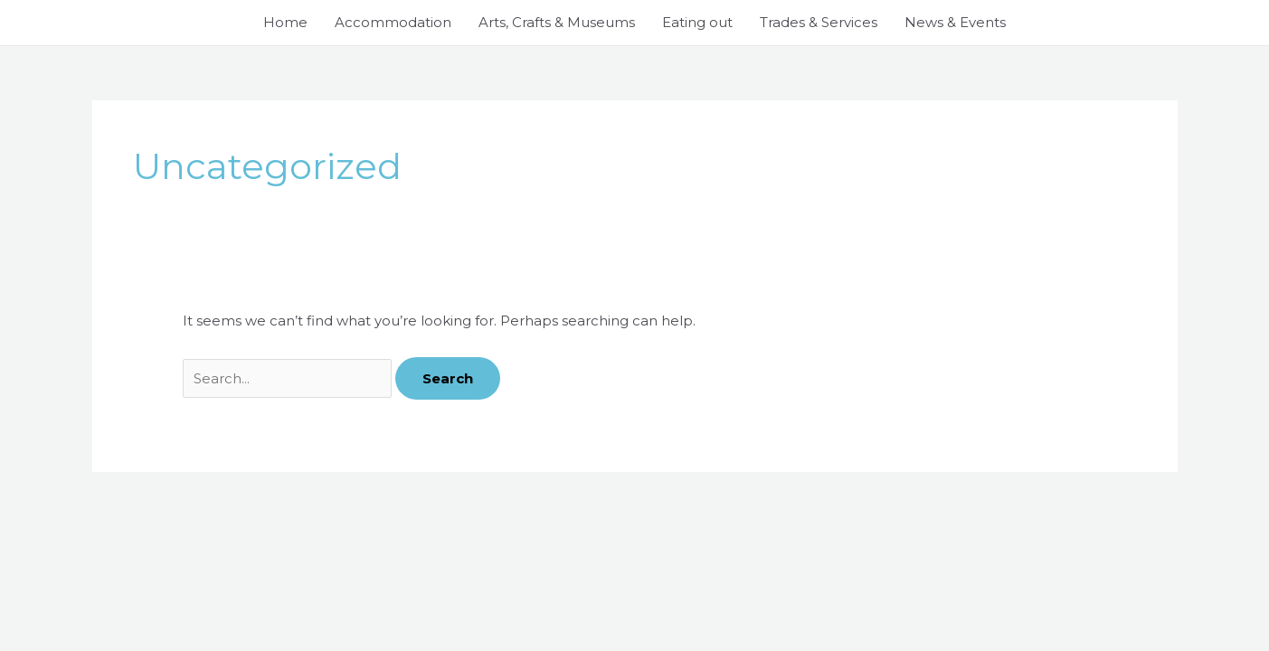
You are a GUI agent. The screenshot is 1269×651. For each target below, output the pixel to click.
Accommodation (393, 22)
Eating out (697, 22)
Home (285, 22)
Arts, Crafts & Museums (556, 22)
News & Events (955, 22)
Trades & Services (818, 22)
